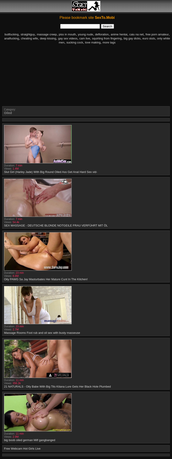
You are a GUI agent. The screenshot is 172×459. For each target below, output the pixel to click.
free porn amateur (157, 34)
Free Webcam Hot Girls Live (22, 448)
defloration (102, 34)
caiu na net (136, 34)
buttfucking (11, 34)
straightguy (28, 34)
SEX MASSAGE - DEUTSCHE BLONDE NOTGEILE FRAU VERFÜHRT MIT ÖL (56, 225)
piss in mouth (67, 34)
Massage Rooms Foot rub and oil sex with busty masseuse (42, 332)
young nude (85, 34)
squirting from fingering (107, 38)
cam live (84, 38)
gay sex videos (67, 38)
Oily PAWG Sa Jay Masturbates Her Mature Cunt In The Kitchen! (46, 279)
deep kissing (48, 38)
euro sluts (148, 38)
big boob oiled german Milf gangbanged (29, 440)
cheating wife (29, 38)
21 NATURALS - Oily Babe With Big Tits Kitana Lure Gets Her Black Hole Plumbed (57, 386)
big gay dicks (132, 38)
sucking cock (74, 42)
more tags (109, 42)
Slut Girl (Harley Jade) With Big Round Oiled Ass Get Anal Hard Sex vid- (50, 172)
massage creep (47, 34)
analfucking (11, 38)
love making (93, 42)
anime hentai (119, 34)
